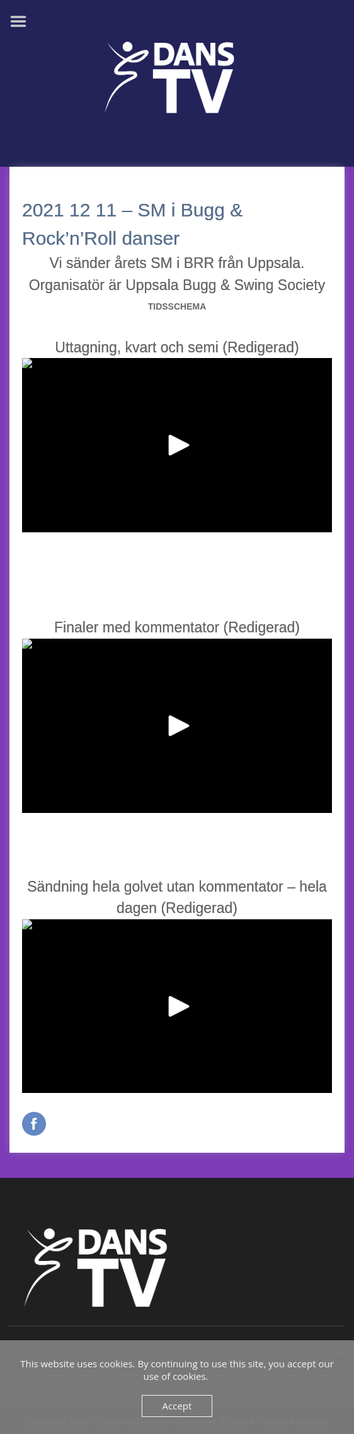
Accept (177, 1405)
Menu (22, 21)
